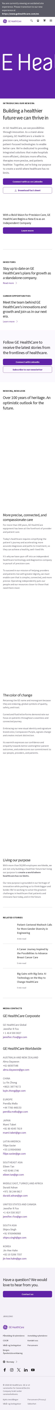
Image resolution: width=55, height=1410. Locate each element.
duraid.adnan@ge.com (15, 1195)
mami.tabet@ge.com (14, 1132)
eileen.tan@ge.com (13, 1174)
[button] (32, 22)
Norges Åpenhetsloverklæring (13, 1351)
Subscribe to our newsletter (27, 369)
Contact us (27, 1294)
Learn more (27, 230)
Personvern (33, 1345)
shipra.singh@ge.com (14, 1237)
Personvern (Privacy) (37, 1399)
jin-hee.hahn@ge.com (15, 1258)
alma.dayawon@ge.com (16, 1069)
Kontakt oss (33, 1340)
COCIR (5, 1340)
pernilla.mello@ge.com (15, 1111)
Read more (10, 283)
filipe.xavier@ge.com (14, 1153)
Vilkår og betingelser (12, 1345)
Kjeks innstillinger (10, 1399)
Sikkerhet (32, 1403)
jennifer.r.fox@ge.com (15, 1037)
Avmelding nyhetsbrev (37, 1335)
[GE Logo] (12, 21)
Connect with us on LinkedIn (28, 181)
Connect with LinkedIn (27, 362)
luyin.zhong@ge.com (14, 1090)
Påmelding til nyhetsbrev (14, 1335)
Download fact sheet (27, 190)
